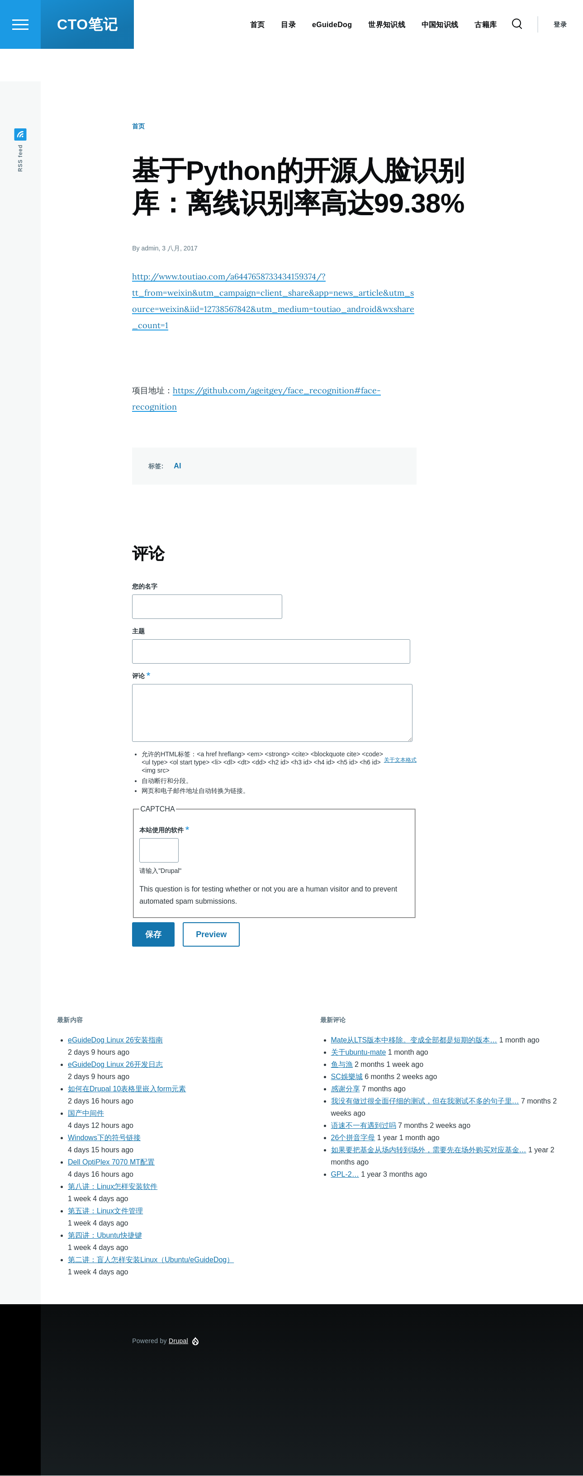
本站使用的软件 (161, 830)
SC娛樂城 (347, 1077)
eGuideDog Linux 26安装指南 (115, 1040)
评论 (138, 676)
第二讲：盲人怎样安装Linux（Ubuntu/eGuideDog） (151, 1260)
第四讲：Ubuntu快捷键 (105, 1236)
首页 (138, 126)
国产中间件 (86, 1114)
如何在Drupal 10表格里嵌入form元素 (127, 1089)
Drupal (178, 1341)
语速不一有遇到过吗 (363, 1126)
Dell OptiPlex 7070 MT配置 (111, 1162)
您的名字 (144, 586)
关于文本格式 (400, 760)
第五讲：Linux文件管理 (105, 1211)
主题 (138, 631)
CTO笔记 (87, 57)
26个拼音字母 (353, 1138)
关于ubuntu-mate (358, 1052)
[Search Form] (517, 57)
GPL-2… (345, 1175)
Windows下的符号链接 (104, 1138)
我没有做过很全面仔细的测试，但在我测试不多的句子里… (425, 1101)
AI (177, 466)
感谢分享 (345, 1089)
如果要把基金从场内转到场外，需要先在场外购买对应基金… (428, 1150)
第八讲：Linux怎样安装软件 (112, 1187)
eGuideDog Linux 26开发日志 (115, 1065)
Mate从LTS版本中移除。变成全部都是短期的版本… (414, 1040)
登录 (560, 57)
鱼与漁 (342, 1065)
